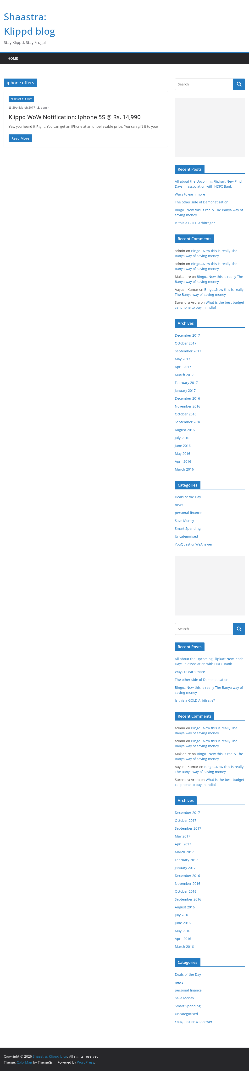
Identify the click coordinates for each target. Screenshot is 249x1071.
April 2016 (183, 461)
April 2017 (183, 367)
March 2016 (184, 469)
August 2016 (185, 430)
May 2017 (182, 359)
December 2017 (187, 335)
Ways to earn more (190, 194)
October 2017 (185, 343)
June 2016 (183, 445)
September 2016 (188, 422)
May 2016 (182, 453)
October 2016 (185, 414)
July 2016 (182, 437)
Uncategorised (186, 536)
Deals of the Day (21, 99)
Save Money (184, 520)
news (179, 505)
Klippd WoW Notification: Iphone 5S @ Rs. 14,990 (75, 117)
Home (13, 58)
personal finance (188, 512)
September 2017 (188, 351)
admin (45, 108)
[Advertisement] (210, 127)
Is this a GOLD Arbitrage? (195, 223)
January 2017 (185, 390)
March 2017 (184, 374)
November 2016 (187, 406)
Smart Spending (188, 528)
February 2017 (186, 382)
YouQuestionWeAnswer (193, 544)
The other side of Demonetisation (201, 202)
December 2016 (187, 398)
